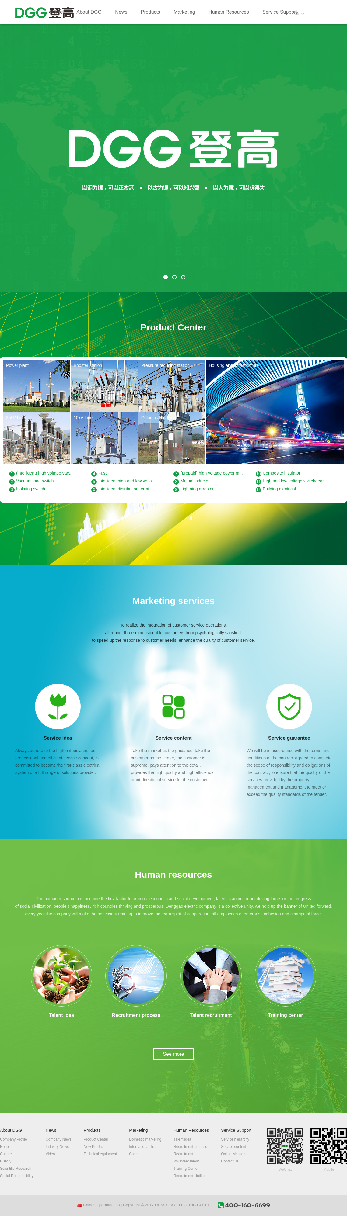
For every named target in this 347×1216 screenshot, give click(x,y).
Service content (233, 1147)
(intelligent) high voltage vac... (40, 474)
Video (50, 1154)
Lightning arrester (194, 489)
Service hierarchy (235, 1139)
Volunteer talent (186, 1161)
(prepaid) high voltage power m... (208, 474)
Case (133, 1154)
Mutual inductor (192, 481)
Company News (59, 1139)
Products (150, 12)
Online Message (234, 1154)
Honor (5, 1147)
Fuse (99, 474)
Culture (6, 1154)
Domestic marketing (145, 1139)
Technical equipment (100, 1154)
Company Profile (13, 1139)
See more (173, 1054)
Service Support (279, 12)
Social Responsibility (16, 1176)
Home (56, 12)
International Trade (144, 1147)
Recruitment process (190, 1147)
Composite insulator (278, 474)
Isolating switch (27, 489)
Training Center (186, 1168)
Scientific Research (15, 1168)
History (5, 1161)
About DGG (89, 12)
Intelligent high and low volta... (123, 481)
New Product (94, 1147)
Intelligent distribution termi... (121, 489)
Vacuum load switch (31, 481)
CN (299, 14)
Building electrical (276, 489)
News (121, 12)
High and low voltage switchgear (290, 481)
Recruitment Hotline (189, 1176)
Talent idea (182, 1139)
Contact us (229, 1161)
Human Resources (229, 12)
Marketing (184, 12)
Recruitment (183, 1154)
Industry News (57, 1147)
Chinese (87, 1205)
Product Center (96, 1139)
